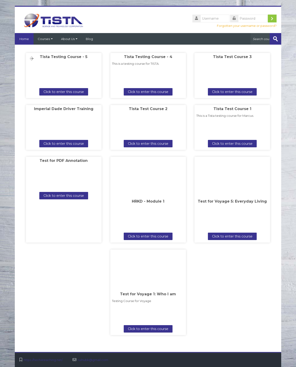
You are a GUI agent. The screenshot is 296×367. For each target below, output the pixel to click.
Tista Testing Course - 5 (63, 57)
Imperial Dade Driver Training (63, 109)
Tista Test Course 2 (148, 109)
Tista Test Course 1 (232, 109)
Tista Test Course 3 (232, 57)
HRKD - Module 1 (148, 201)
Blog (89, 39)
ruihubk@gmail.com (93, 360)
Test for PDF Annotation (64, 160)
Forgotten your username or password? (247, 26)
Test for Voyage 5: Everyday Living (232, 201)
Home (24, 39)
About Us (69, 39)
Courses (45, 39)
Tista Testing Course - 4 (148, 57)
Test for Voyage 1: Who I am (148, 294)
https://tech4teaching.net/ (43, 360)
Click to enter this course (63, 92)
